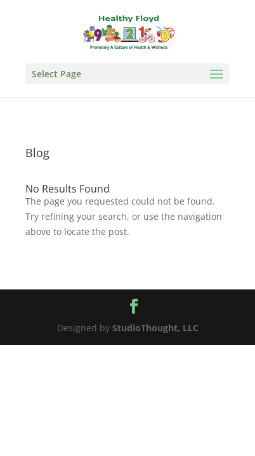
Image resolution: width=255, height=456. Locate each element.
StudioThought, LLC (155, 328)
